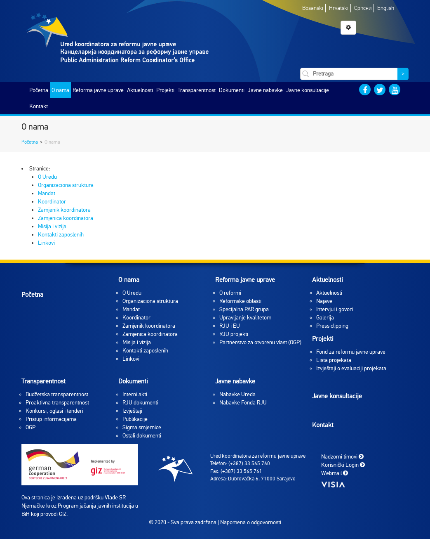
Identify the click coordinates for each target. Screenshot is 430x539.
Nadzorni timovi (342, 456)
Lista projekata (333, 360)
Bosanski (312, 8)
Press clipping (332, 325)
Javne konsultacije (307, 90)
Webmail (334, 472)
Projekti (165, 90)
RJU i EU (229, 325)
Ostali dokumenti (141, 435)
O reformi (230, 292)
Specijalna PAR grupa (244, 309)
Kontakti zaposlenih (61, 234)
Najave (324, 301)
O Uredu (47, 176)
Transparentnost (197, 90)
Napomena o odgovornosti (250, 522)
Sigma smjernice (141, 427)
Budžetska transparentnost (57, 394)
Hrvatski (338, 8)
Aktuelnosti (140, 90)
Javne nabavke (265, 90)
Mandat (46, 193)
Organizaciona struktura (66, 185)
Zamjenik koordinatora (64, 209)
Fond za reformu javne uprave (350, 351)
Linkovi (46, 242)
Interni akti (134, 394)
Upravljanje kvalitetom (245, 317)
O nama (60, 90)
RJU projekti (233, 334)
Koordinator (52, 201)
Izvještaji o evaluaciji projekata (351, 368)
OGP (30, 427)
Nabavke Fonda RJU (243, 402)
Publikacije (135, 419)
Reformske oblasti (240, 301)
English (385, 8)
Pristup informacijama (51, 419)
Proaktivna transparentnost (57, 402)
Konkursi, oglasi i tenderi (54, 410)
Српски (362, 8)
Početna (38, 90)
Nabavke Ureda (237, 394)
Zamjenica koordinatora (65, 218)
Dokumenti (231, 90)
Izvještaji (132, 410)
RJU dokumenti (140, 402)
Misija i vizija (52, 226)
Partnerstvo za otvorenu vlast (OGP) (260, 342)
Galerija (325, 317)
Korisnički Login (343, 464)
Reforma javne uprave (98, 90)
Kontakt (38, 106)
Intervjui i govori (334, 309)
